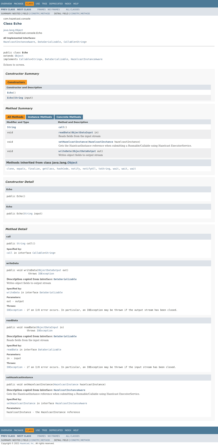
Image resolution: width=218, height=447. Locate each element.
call (61, 127)
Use (38, 4)
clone (10, 168)
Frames (41, 9)
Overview (6, 4)
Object (19, 55)
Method (45, 13)
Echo (10, 92)
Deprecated (56, 4)
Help (76, 4)
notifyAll (89, 168)
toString (104, 168)
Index (68, 4)
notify (75, 168)
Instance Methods (40, 117)
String (81, 41)
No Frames (54, 9)
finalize (34, 168)
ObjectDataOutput (84, 151)
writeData (65, 151)
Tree (44, 4)
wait (116, 168)
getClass (48, 168)
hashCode (62, 168)
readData (64, 132)
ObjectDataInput (82, 132)
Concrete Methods (69, 117)
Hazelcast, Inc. (27, 443)
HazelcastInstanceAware (19, 41)
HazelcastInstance (101, 141)
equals (21, 168)
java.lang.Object (13, 30)
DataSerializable (49, 41)
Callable (69, 41)
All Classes (73, 9)
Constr (34, 13)
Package (18, 4)
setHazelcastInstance (73, 141)
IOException (46, 273)
